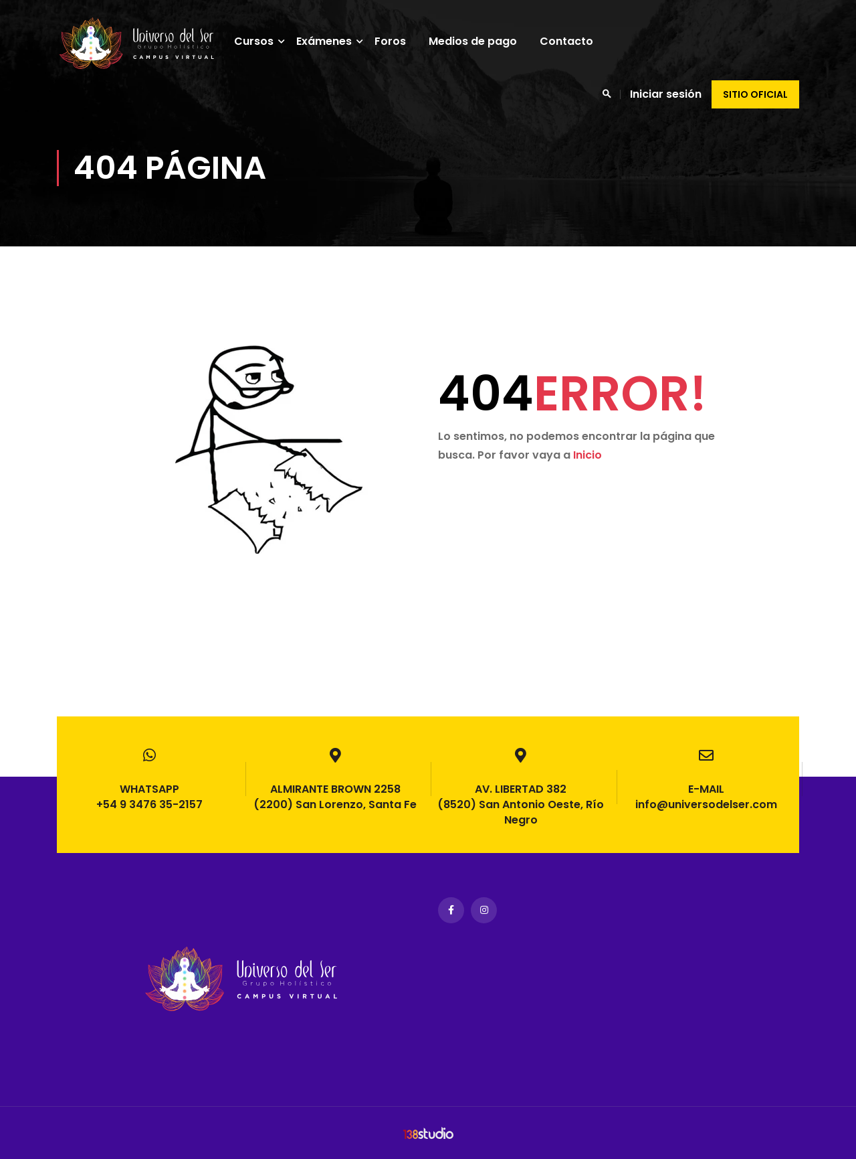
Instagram (484, 910)
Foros (397, 41)
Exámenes (331, 41)
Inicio (587, 473)
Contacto (574, 41)
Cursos (261, 41)
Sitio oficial (755, 94)
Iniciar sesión (666, 94)
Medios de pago (480, 41)
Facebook (451, 910)
